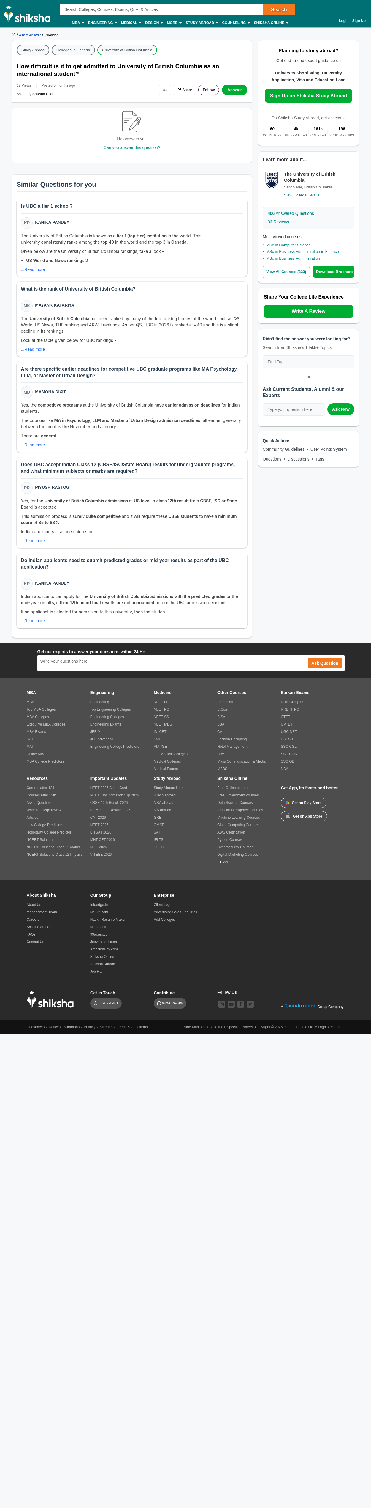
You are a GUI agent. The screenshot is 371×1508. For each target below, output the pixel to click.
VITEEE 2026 (101, 859)
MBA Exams (36, 736)
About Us (34, 909)
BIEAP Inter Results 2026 (110, 815)
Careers (33, 924)
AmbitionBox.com (104, 954)
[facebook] (241, 1008)
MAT (30, 751)
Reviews (278, 222)
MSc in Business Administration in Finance (302, 251)
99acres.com (100, 939)
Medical (131, 23)
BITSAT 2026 (100, 837)
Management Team (42, 917)
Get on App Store (304, 820)
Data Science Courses (235, 807)
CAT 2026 (98, 822)
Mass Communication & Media (241, 766)
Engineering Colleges (107, 722)
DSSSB (287, 744)
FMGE (159, 744)
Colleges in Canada (73, 50)
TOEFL (159, 852)
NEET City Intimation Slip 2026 (114, 800)
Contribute (164, 997)
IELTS (158, 844)
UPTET (286, 729)
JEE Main (97, 736)
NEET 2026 (99, 830)
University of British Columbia (127, 50)
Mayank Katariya (55, 306)
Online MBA (36, 759)
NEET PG (161, 714)
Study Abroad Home (170, 792)
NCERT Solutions (41, 844)
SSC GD (287, 766)
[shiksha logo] (52, 1004)
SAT (157, 837)
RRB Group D (292, 707)
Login (344, 21)
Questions (272, 458)
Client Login (163, 909)
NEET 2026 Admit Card (108, 792)
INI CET (160, 736)
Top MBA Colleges (41, 714)
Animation (225, 707)
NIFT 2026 (98, 852)
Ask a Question (39, 807)
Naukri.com (99, 917)
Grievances (36, 1032)
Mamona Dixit (51, 394)
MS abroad (162, 815)
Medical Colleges (167, 766)
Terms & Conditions (132, 1032)
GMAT (159, 830)
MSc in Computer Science (288, 245)
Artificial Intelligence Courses (240, 815)
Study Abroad (202, 23)
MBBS (222, 774)
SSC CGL (289, 751)
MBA (77, 23)
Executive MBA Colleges (46, 729)
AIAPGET (161, 751)
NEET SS (161, 722)
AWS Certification (231, 837)
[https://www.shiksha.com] (14, 35)
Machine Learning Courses (238, 822)
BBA (220, 729)
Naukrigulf (98, 932)
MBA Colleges (38, 722)
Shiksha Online (271, 23)
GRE (157, 822)
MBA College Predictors (45, 766)
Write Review (172, 1008)
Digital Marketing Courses (237, 859)
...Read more (33, 269)
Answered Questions (291, 213)
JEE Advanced (101, 744)
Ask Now (341, 409)
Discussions (298, 458)
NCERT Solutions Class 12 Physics (55, 859)
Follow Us (227, 997)
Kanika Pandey (53, 222)
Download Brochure (335, 271)
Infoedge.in (99, 909)
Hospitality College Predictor (49, 837)
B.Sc (221, 722)
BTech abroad (165, 800)
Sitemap (106, 1032)
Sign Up (359, 21)
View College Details (301, 195)
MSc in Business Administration (293, 258)
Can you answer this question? (132, 147)
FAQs (31, 939)
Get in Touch (102, 997)
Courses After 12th (41, 800)
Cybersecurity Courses (235, 852)
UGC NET (289, 736)
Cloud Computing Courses (238, 830)
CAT (30, 744)
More (174, 23)
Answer (234, 90)
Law (220, 759)
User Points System (328, 449)
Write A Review (308, 310)
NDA (284, 774)
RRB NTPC (290, 714)
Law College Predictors (45, 830)
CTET (285, 722)
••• (158, 89)
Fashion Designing (232, 744)
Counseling (235, 23)
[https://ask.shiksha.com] (30, 35)
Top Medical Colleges (171, 759)
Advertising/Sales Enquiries (175, 917)
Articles (32, 822)
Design (153, 23)
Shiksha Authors (40, 932)
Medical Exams (166, 774)
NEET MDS (163, 729)
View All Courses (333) (287, 272)
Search (279, 9)
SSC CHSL (290, 759)
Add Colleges (164, 924)
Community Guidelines (284, 449)
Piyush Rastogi (53, 490)
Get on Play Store (303, 807)
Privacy (89, 1032)
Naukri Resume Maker (108, 924)
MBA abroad (163, 807)
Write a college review (44, 815)
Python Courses (229, 844)
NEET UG (161, 707)
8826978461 (108, 1008)
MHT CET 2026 (102, 844)
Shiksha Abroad (102, 969)
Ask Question (324, 668)
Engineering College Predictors (114, 751)
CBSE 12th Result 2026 (109, 807)
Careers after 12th (41, 792)
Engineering (102, 23)
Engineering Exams (105, 729)
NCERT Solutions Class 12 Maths (53, 852)
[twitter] (250, 1008)
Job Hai (96, 976)
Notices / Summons (64, 1032)
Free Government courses (238, 800)
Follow (207, 90)
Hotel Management (232, 751)
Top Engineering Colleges (110, 714)
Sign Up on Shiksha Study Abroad (308, 95)
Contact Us (35, 947)
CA (219, 736)
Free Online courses (233, 792)
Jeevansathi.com (103, 947)
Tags (319, 458)
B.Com (222, 714)
